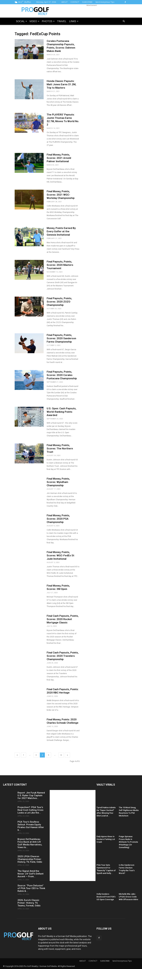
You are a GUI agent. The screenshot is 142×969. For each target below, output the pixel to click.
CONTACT (74, 2)
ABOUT (64, 2)
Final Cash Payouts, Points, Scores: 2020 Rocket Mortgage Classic (63, 619)
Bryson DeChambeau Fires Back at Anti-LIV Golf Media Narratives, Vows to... (30, 843)
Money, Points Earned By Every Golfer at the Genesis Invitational (61, 231)
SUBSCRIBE (87, 2)
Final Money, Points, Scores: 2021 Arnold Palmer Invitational (59, 158)
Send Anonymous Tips (104, 2)
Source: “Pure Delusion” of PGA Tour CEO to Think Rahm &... (31, 888)
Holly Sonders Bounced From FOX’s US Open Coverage (106, 897)
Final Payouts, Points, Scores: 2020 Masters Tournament (60, 265)
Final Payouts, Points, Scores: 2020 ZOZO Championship (59, 301)
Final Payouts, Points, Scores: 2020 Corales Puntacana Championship (62, 375)
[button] (124, 21)
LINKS (73, 21)
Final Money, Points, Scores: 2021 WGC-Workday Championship (61, 195)
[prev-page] (17, 755)
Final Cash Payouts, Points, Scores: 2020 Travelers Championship (63, 656)
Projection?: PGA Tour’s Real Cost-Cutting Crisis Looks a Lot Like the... (30, 810)
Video (34, 21)
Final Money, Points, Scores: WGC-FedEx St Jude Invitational (60, 555)
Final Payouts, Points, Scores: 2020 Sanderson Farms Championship (61, 338)
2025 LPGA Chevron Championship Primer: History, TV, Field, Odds (30, 859)
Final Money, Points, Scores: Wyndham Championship (58, 482)
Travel (61, 21)
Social (21, 21)
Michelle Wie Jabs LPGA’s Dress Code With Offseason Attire (128, 897)
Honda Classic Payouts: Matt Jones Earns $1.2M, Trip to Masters (61, 84)
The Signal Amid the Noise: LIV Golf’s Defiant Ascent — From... (30, 874)
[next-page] (67, 755)
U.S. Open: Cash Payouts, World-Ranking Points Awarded (61, 412)
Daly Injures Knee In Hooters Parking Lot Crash (106, 839)
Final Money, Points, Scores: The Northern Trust (60, 448)
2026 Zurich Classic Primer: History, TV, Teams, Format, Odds (29, 903)
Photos (48, 21)
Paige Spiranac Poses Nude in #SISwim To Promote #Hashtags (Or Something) (128, 842)
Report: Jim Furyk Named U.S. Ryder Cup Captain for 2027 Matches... (31, 795)
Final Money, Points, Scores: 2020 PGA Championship (58, 519)
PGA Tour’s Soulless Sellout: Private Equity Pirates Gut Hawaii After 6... (31, 825)
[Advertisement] (91, 10)
